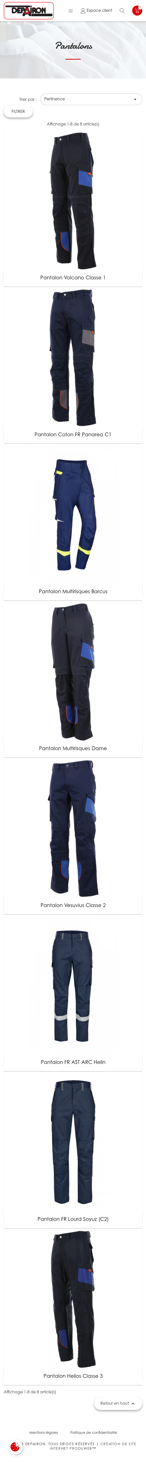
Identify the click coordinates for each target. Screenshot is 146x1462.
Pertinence (91, 99)
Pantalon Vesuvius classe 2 (73, 905)
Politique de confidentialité (93, 1432)
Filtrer (18, 111)
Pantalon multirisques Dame (73, 748)
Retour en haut (118, 1404)
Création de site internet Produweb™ (93, 1446)
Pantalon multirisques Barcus (73, 591)
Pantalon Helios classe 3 (73, 1376)
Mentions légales (43, 1432)
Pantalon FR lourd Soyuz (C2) (73, 1219)
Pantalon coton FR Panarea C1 (73, 435)
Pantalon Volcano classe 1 (73, 278)
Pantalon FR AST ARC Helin (73, 1062)
